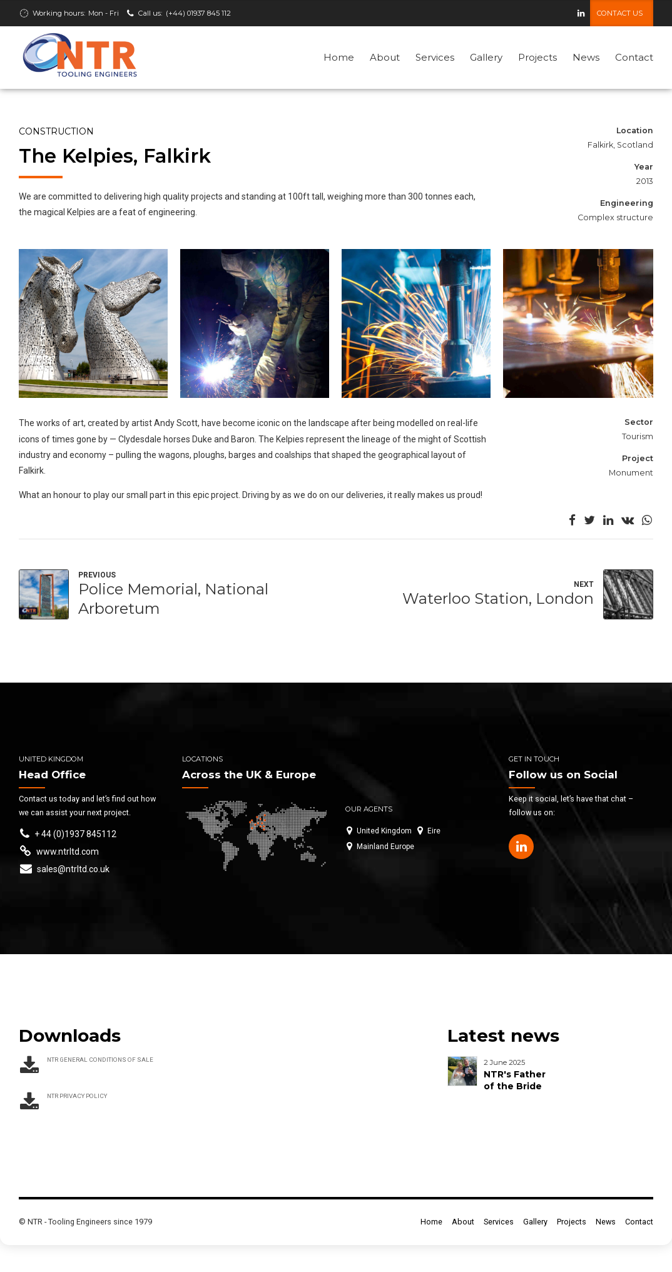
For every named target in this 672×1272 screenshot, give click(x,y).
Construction (56, 132)
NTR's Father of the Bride (515, 1080)
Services (434, 57)
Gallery (486, 57)
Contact (634, 57)
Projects (537, 57)
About (385, 57)
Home (338, 57)
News (586, 57)
